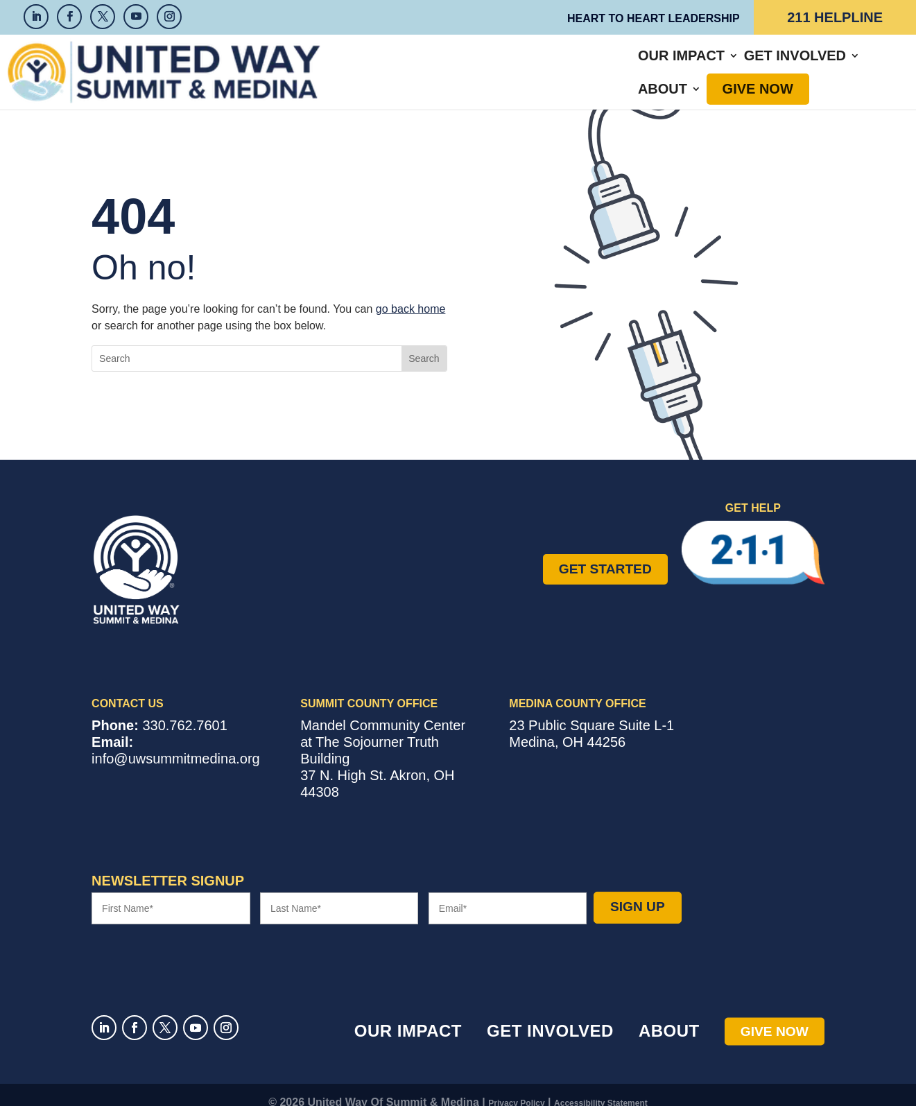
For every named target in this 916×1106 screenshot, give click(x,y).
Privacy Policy (516, 1088)
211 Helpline (835, 17)
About (648, 64)
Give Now (743, 64)
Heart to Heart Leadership (653, 18)
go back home (411, 294)
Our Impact (439, 64)
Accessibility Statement (601, 1088)
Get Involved (553, 64)
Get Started (605, 553)
